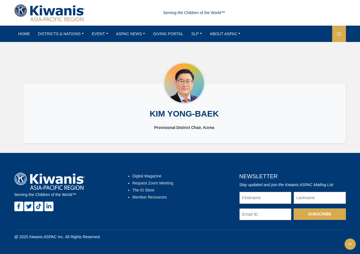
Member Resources (149, 197)
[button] (339, 34)
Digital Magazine (147, 176)
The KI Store (143, 190)
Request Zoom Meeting (153, 183)
